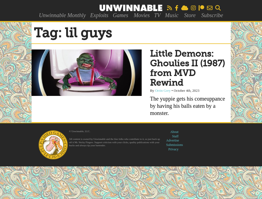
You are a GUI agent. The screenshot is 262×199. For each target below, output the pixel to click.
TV (157, 15)
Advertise (172, 140)
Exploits (99, 15)
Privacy (173, 149)
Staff (175, 136)
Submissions (174, 145)
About (174, 132)
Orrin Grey (163, 91)
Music (171, 15)
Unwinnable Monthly (62, 15)
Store (190, 15)
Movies (142, 15)
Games (120, 15)
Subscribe (212, 15)
